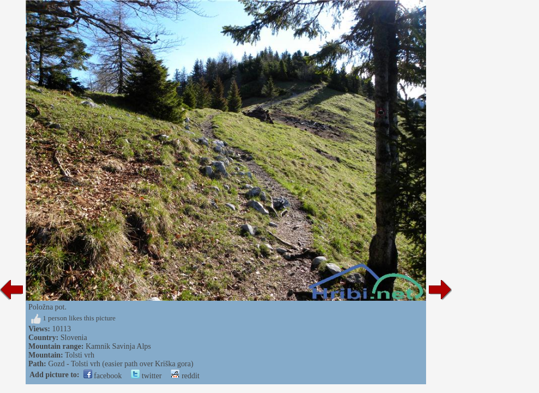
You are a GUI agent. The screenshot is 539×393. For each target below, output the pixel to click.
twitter (146, 376)
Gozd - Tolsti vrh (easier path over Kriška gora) (120, 364)
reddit (185, 376)
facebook (102, 376)
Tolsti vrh (79, 355)
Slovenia (74, 338)
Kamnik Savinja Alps (118, 346)
